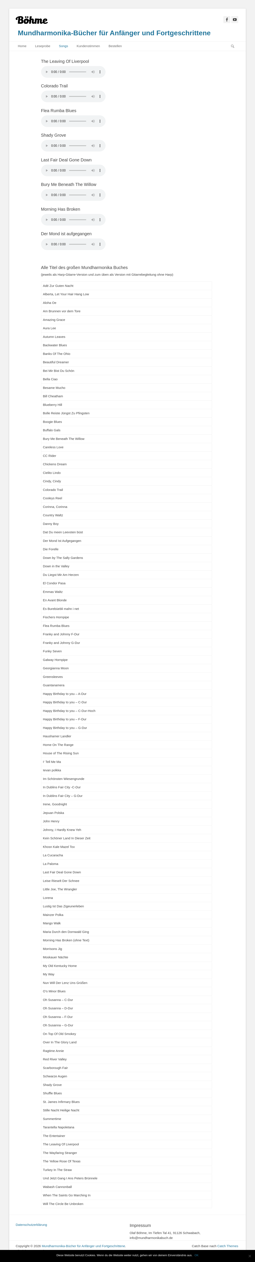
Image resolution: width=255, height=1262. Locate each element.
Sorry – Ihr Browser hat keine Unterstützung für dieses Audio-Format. (73, 72)
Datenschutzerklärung (31, 1224)
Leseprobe (42, 46)
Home (22, 46)
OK (197, 1255)
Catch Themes (227, 1246)
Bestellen (115, 46)
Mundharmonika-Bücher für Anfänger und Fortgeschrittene (114, 33)
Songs (63, 46)
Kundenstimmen (88, 46)
